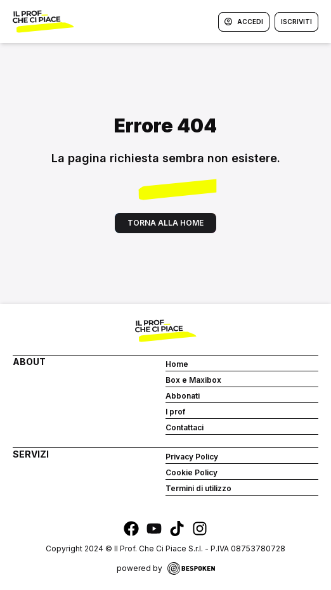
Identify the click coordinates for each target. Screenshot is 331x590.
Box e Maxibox (193, 380)
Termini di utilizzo (198, 488)
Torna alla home (165, 223)
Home (177, 364)
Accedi (243, 22)
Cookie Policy (191, 472)
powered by (166, 568)
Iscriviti (296, 21)
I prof (175, 411)
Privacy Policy (192, 456)
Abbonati (183, 396)
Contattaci (185, 427)
